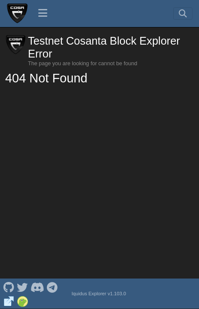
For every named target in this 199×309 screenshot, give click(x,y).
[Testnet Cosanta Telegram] (52, 287)
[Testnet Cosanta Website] (9, 300)
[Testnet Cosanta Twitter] (22, 287)
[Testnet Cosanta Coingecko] (22, 300)
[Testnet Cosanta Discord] (37, 287)
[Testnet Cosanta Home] (17, 13)
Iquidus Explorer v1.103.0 (98, 293)
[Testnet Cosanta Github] (9, 287)
